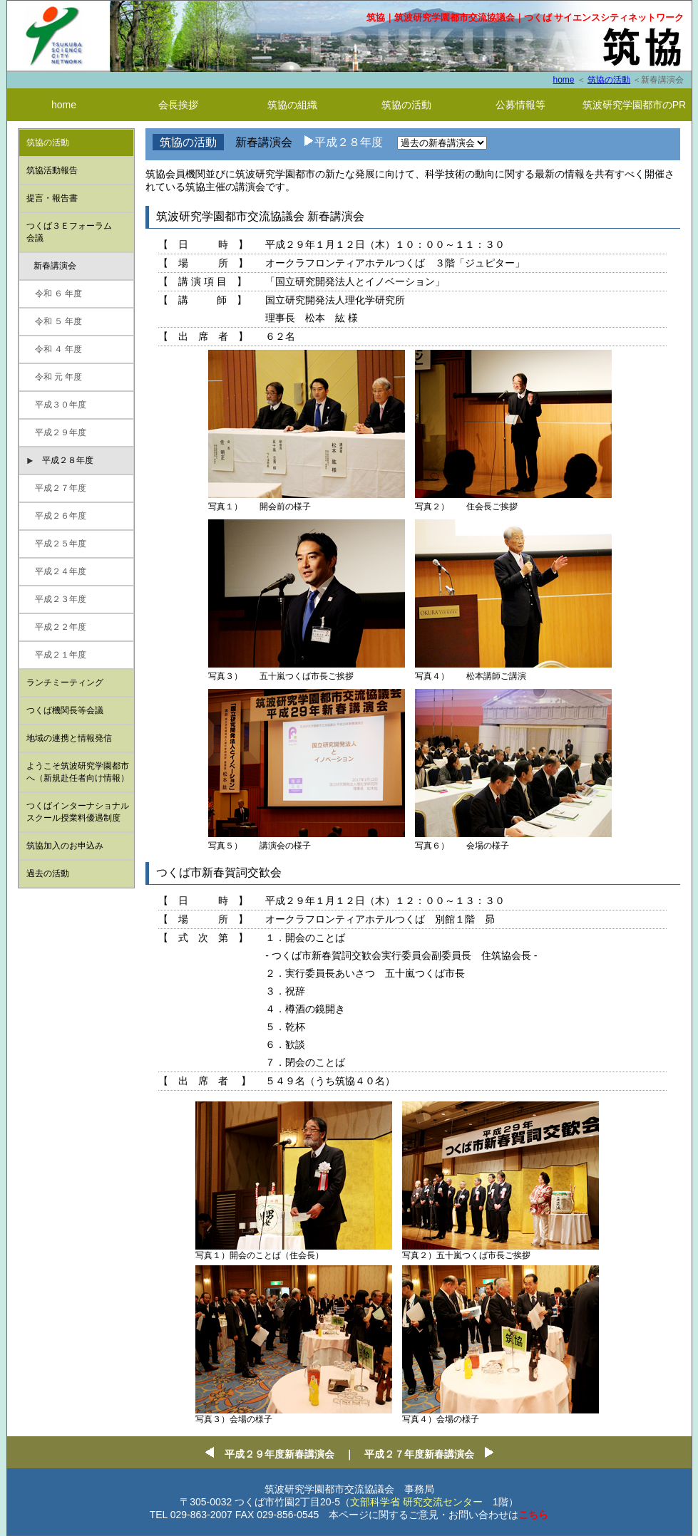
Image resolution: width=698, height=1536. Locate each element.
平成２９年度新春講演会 (279, 1454)
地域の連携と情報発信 (69, 738)
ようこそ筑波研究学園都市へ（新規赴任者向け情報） (77, 772)
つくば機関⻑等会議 (64, 710)
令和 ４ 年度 (54, 349)
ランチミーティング (64, 682)
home (563, 80)
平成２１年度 (56, 655)
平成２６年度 (56, 516)
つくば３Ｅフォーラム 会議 (69, 232)
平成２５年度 (56, 544)
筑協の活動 (608, 80)
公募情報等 (520, 104)
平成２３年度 (56, 599)
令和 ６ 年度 (54, 294)
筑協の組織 (292, 104)
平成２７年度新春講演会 (424, 1454)
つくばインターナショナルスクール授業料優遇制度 (77, 812)
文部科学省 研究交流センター (416, 1502)
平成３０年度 (56, 405)
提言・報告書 (52, 198)
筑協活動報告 (52, 170)
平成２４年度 (56, 571)
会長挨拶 (178, 104)
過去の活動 (47, 873)
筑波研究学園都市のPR (634, 104)
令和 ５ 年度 (54, 321)
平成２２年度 (56, 627)
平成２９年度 (56, 432)
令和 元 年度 (54, 377)
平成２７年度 (56, 488)
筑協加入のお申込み (64, 846)
